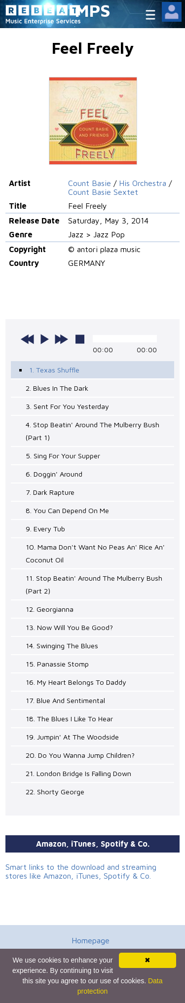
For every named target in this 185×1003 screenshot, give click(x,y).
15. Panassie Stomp (57, 664)
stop (80, 339)
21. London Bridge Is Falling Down (78, 773)
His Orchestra (142, 183)
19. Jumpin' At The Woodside (72, 737)
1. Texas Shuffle (54, 370)
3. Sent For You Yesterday (67, 406)
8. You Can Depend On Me (67, 510)
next (61, 339)
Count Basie (89, 183)
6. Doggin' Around (54, 474)
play (44, 339)
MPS (93, 10)
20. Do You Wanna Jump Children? (80, 755)
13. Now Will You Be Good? (69, 627)
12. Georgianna (50, 609)
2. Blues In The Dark (57, 388)
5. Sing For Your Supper (63, 455)
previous (28, 339)
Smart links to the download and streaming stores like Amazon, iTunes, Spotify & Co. (80, 871)
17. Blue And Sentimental (65, 700)
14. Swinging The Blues (62, 645)
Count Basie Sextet (103, 191)
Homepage (91, 940)
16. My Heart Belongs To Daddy (76, 682)
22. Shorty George (55, 791)
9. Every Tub (45, 528)
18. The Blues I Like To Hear (69, 718)
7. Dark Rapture (50, 492)
